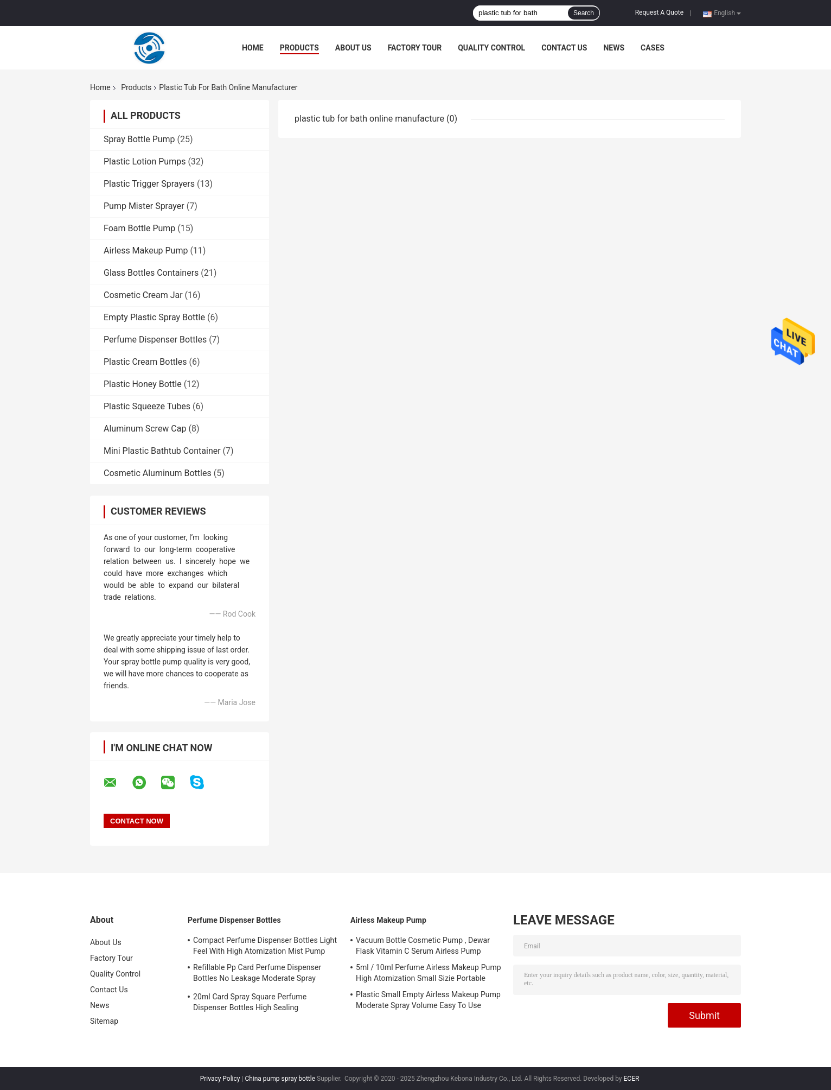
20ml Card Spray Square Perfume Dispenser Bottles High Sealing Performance (249, 1003)
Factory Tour (415, 47)
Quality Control (491, 47)
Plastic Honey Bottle (143, 384)
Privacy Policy (220, 1078)
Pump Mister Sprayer (144, 206)
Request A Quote (659, 12)
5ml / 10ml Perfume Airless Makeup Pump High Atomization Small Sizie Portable (428, 973)
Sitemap (104, 1021)
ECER (632, 1078)
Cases (652, 47)
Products (299, 47)
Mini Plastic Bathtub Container (162, 451)
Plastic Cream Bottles (145, 362)
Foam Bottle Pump (139, 228)
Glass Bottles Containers (151, 273)
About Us (353, 47)
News (613, 47)
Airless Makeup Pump (146, 250)
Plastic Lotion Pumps (145, 161)
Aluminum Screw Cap (145, 428)
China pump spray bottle (280, 1078)
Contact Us (564, 47)
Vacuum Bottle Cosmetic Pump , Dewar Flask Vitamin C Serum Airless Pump (423, 945)
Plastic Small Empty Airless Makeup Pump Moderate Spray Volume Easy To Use (428, 1000)
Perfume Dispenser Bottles (155, 339)
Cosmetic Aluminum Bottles (158, 473)
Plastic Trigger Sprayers (149, 184)
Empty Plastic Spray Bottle (154, 317)
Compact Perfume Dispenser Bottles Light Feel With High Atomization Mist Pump (265, 945)
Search (583, 13)
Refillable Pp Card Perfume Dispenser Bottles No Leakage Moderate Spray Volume (257, 974)
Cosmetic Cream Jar (143, 295)
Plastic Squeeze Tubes (147, 406)
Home (253, 47)
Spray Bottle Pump (139, 139)
